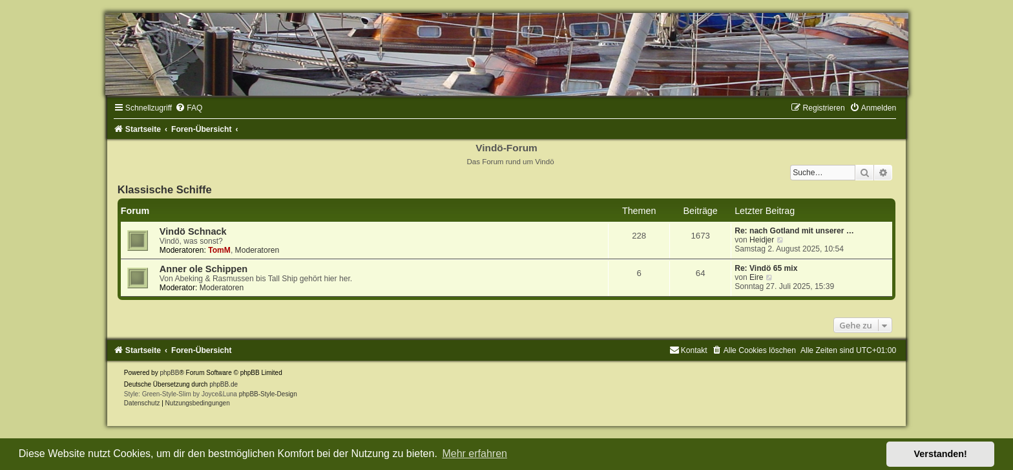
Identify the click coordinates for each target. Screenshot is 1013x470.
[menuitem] (188, 107)
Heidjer (761, 239)
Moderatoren (257, 250)
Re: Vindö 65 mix (766, 268)
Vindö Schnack (193, 231)
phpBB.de (223, 384)
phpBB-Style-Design (268, 394)
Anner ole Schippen (203, 269)
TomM (219, 250)
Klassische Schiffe (165, 189)
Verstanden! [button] (940, 454)
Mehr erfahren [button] (474, 453)
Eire (756, 277)
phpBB (169, 372)
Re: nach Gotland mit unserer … (794, 230)
